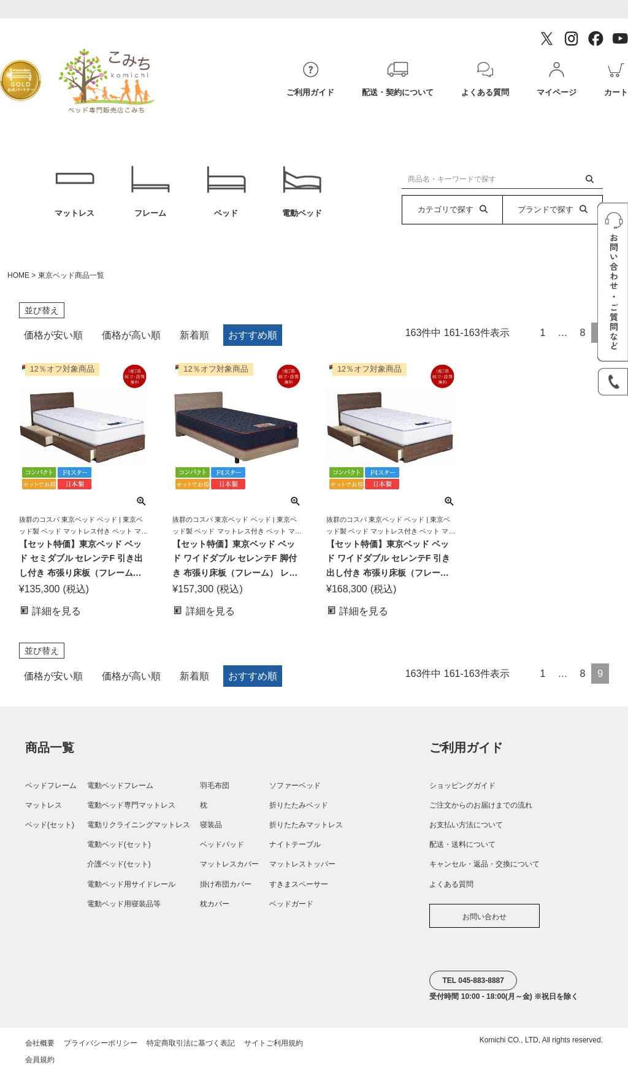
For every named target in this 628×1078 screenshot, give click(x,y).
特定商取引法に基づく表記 (191, 1047)
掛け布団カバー (225, 888)
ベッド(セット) (49, 829)
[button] (524, 334)
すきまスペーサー (298, 888)
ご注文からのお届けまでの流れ (480, 810)
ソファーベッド (295, 790)
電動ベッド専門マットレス (131, 810)
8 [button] (582, 337)
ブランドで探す (553, 209)
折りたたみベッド (298, 810)
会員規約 (40, 1064)
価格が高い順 (131, 340)
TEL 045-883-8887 (473, 985)
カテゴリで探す (453, 209)
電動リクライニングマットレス (138, 829)
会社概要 (40, 1047)
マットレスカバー (229, 869)
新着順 (194, 340)
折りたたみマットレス (306, 829)
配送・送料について (462, 849)
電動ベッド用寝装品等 (124, 908)
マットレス (74, 194)
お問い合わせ (484, 921)
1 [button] (543, 337)
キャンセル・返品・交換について (484, 869)
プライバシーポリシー (100, 1047)
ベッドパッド (222, 849)
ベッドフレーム (51, 790)
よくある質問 (451, 888)
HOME (18, 280)
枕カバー (214, 908)
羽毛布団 (214, 790)
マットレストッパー (302, 869)
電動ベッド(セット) (119, 849)
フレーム (150, 194)
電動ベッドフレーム (120, 790)
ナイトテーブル (295, 849)
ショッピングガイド (462, 790)
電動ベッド (301, 194)
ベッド (226, 194)
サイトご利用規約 (273, 1047)
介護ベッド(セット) (119, 869)
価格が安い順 (53, 340)
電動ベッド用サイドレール (131, 888)
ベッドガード (291, 908)
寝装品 (211, 829)
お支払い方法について (466, 829)
